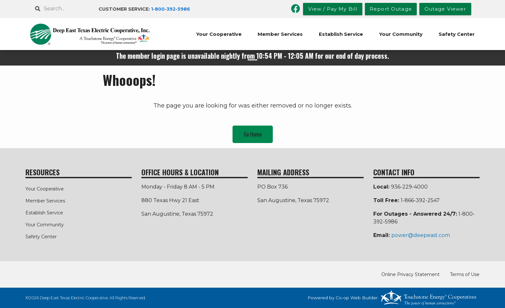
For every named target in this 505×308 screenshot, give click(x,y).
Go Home (253, 134)
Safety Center (457, 34)
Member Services (280, 34)
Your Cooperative (219, 34)
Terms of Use (465, 274)
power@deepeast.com (420, 235)
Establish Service (341, 34)
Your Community (401, 34)
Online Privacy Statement (410, 274)
